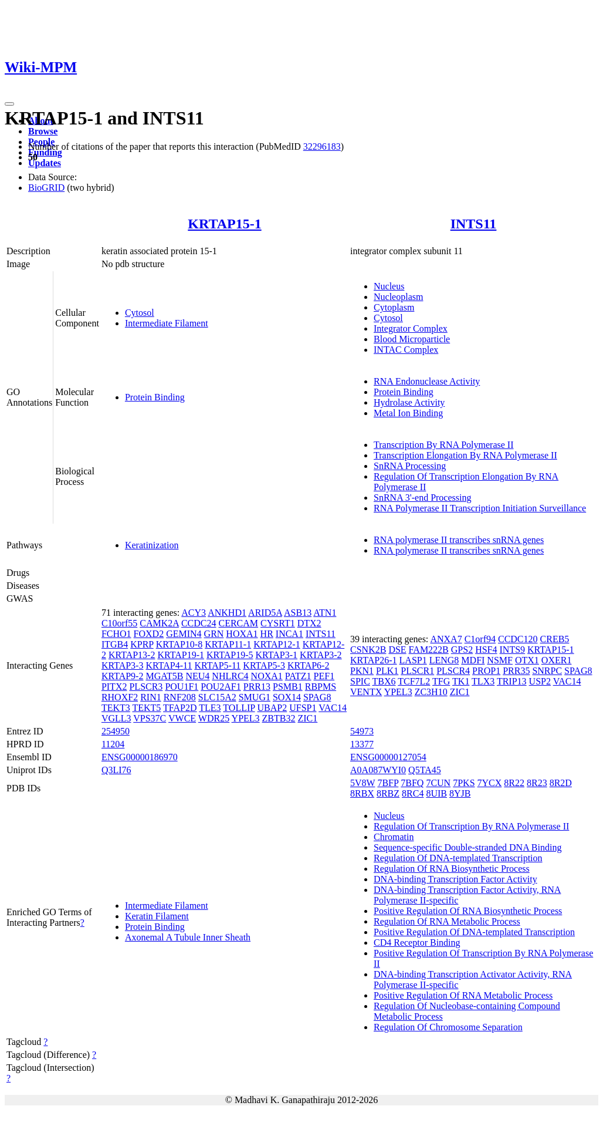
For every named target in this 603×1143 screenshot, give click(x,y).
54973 (362, 731)
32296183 (322, 146)
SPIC (360, 681)
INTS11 (473, 223)
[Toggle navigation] (9, 104)
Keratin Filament (157, 916)
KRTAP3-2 (321, 655)
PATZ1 (298, 676)
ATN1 (324, 613)
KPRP (141, 644)
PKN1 (362, 671)
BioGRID (46, 188)
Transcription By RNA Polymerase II (444, 445)
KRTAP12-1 (276, 644)
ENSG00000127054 (388, 757)
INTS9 (513, 650)
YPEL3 (246, 718)
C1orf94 (480, 639)
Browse (42, 131)
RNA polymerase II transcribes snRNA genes (459, 540)
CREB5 (555, 639)
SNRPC (547, 671)
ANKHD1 (227, 613)
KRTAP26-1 (373, 660)
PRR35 (516, 671)
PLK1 (387, 671)
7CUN (438, 783)
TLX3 (483, 681)
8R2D (561, 783)
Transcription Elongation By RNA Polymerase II (465, 455)
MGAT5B (164, 676)
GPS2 (462, 650)
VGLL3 (116, 718)
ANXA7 (446, 639)
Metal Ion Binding (408, 413)
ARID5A (265, 613)
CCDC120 (518, 639)
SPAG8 (317, 697)
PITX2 (114, 687)
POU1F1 (181, 687)
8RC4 (413, 793)
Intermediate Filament (166, 323)
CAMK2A (159, 623)
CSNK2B (368, 650)
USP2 (540, 681)
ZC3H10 (431, 692)
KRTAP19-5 (229, 655)
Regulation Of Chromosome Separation (448, 1027)
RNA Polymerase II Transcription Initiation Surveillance (480, 508)
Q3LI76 (116, 770)
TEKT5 (146, 708)
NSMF (500, 660)
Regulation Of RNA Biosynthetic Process (452, 869)
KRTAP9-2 (122, 676)
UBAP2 (272, 708)
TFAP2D (180, 708)
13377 (362, 744)
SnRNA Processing (410, 466)
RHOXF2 (119, 697)
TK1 (460, 681)
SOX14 (287, 697)
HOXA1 (242, 634)
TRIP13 (512, 681)
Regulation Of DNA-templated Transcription (458, 858)
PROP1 (486, 671)
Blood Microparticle (412, 339)
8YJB (459, 793)
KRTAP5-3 (264, 665)
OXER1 (556, 660)
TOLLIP (239, 708)
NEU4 (197, 676)
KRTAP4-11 (168, 665)
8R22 (514, 783)
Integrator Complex (411, 328)
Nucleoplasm (398, 297)
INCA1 (289, 634)
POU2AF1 (220, 687)
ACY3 (193, 613)
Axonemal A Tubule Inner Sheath (187, 937)
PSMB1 (288, 687)
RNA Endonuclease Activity (427, 381)
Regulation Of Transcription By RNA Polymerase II (471, 826)
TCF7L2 (414, 681)
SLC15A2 (217, 697)
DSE (397, 650)
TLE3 (210, 708)
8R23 (537, 783)
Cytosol (139, 313)
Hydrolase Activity (409, 402)
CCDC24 (198, 623)
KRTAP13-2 (132, 655)
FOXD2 (149, 634)
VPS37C (149, 718)
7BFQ (412, 783)
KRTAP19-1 (180, 655)
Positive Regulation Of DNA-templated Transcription (474, 932)
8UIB (436, 793)
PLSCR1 (417, 671)
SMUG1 (254, 697)
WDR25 (213, 718)
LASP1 (413, 660)
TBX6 (384, 681)
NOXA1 (267, 676)
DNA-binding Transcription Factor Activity (455, 879)
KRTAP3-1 (277, 655)
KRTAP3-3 (122, 665)
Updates (44, 163)
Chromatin (394, 837)
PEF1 (324, 676)
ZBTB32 (279, 718)
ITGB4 (114, 644)
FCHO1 (116, 634)
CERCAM (238, 623)
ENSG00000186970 (139, 757)
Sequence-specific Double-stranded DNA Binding (467, 847)
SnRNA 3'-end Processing (422, 498)
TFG (441, 681)
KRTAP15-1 (224, 223)
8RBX (362, 793)
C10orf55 (119, 623)
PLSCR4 (453, 671)
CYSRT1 (277, 623)
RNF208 (180, 697)
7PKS (464, 783)
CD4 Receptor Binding (417, 943)
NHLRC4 (230, 676)
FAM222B (429, 650)
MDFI (473, 660)
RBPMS (320, 687)
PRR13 (256, 687)
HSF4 (486, 650)
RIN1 (150, 697)
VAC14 (333, 708)
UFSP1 (302, 708)
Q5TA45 (424, 770)
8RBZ (388, 793)
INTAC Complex (406, 350)
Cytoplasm (394, 307)
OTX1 (527, 660)
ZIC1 (307, 718)
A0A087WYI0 (378, 770)
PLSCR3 (145, 687)
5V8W (362, 783)
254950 (115, 731)
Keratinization (152, 545)
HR (266, 634)
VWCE (182, 718)
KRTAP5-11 (217, 665)
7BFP (387, 783)
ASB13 (297, 613)
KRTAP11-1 (228, 644)
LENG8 (444, 660)
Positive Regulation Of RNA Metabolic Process (463, 995)
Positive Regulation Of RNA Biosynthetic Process (468, 911)
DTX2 (309, 623)
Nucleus (389, 286)
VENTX (366, 692)
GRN (214, 634)
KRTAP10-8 (179, 644)
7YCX (489, 783)
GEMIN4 (183, 634)
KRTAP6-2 (308, 665)
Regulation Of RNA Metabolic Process (447, 921)
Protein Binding (155, 397)
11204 (112, 744)
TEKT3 (115, 708)
